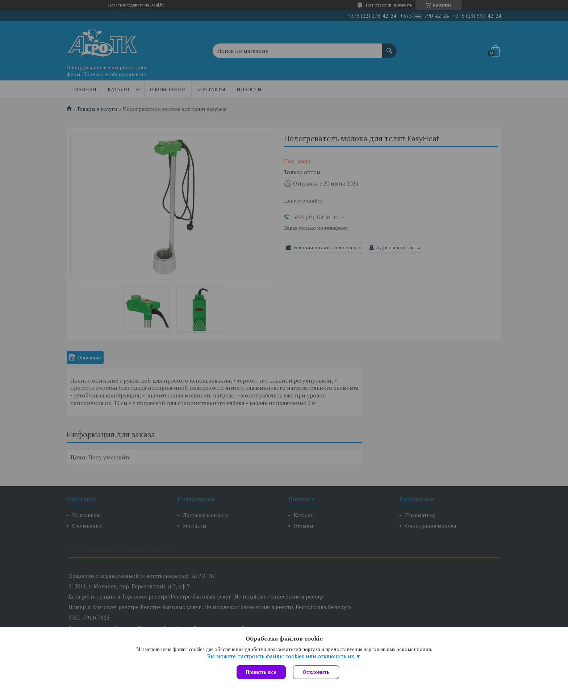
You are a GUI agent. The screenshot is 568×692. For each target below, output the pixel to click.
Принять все (261, 672)
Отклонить (316, 672)
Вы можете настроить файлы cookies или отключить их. (281, 656)
